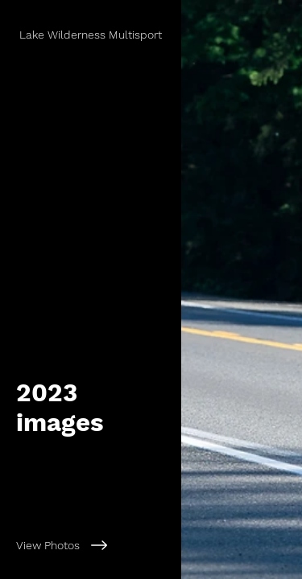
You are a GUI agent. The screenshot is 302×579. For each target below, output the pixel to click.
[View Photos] (90, 545)
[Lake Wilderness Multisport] (92, 34)
